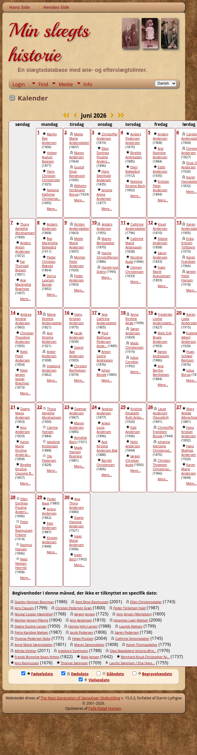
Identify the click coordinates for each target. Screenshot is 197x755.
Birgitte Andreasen (133, 155)
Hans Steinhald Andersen (104, 175)
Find (43, 84)
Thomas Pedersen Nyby (32, 638)
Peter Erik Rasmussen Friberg (24, 528)
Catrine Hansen (50, 429)
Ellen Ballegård (132, 169)
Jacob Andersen (76, 335)
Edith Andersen (160, 169)
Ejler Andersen (49, 525)
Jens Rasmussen (27, 663)
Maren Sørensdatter (89, 645)
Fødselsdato (37, 673)
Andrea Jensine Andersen (23, 318)
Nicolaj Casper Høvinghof (34, 614)
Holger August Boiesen (49, 157)
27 (179, 407)
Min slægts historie (49, 42)
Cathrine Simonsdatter (132, 638)
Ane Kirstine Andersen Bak (107, 446)
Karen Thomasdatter (141, 645)
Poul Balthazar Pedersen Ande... (104, 339)
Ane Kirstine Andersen (49, 337)
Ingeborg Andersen (51, 368)
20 (179, 312)
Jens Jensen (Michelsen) (134, 614)
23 (67, 407)
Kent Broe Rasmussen (92, 602)
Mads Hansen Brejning (75, 451)
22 (39, 407)
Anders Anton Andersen (23, 247)
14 (13, 312)
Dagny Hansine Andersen (76, 521)
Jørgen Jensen (84, 614)
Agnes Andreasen (161, 354)
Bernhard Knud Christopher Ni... (145, 657)
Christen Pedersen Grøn (74, 608)
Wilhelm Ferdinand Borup (77, 190)
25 (123, 407)
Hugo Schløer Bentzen (188, 356)
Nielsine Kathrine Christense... (51, 194)
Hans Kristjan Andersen (76, 318)
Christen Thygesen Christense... (162, 464)
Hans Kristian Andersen (188, 431)
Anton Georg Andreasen (105, 356)
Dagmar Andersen (77, 411)
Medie (66, 84)
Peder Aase (49, 501)
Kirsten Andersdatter (79, 226)
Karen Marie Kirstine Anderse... (22, 448)
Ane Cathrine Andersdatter (107, 318)
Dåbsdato (110, 673)
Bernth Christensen (106, 462)
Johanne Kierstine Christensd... (162, 446)
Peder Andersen (76, 278)
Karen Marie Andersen (188, 469)
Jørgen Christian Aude (132, 460)
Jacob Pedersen (81, 632)
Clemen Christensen (134, 269)
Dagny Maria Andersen (22, 413)
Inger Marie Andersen (76, 540)
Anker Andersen (49, 354)
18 (123, 312)
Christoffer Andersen (107, 136)
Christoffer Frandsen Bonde (163, 431)
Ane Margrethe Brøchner (23, 284)
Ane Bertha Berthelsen (161, 370)
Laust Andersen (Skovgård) (161, 413)
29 (39, 497)
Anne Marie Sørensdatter (33, 645)
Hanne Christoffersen (107, 255)
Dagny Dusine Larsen (31, 626)
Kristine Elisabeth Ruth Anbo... (134, 413)
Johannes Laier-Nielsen (131, 620)
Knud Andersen (160, 226)
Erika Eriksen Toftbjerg (188, 242)
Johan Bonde (103, 372)
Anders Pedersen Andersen (133, 138)
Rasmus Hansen (23, 547)
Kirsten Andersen (49, 540)
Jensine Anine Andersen (105, 194)
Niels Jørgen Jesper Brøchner (22, 376)
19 (150, 312)
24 (94, 407)
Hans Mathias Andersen (188, 450)
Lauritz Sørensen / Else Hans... (132, 663)
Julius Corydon (131, 359)
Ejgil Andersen (132, 429)
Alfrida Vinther (26, 651)
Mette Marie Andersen (76, 242)
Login (19, 84)
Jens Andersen (22, 429)
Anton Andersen (49, 511)
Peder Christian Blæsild (49, 261)
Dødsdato (74, 673)
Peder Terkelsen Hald (129, 608)
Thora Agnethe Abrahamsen (24, 228)
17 (94, 312)
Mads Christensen (134, 345)
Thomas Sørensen (74, 663)
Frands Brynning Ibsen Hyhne (37, 657)
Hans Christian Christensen (51, 175)
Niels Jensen (90, 657)
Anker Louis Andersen (104, 427)
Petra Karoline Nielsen (31, 632)
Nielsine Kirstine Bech (135, 183)
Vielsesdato (94, 680)
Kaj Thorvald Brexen (22, 265)
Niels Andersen (132, 444)
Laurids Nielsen (130, 626)
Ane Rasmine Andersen (160, 152)
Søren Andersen (160, 255)
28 (13, 497)
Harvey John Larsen (83, 626)
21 (13, 407)
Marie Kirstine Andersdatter (52, 318)
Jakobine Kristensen (51, 444)
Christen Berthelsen (78, 368)
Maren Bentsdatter (106, 240)
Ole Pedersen (49, 458)
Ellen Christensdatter (146, 602)
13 (179, 222)
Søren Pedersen (127, 632)
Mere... (52, 209)
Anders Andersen (160, 136)
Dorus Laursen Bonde (49, 280)
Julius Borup (187, 372)
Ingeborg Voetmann (73, 651)
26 (150, 407)
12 (150, 222)
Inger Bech (75, 557)
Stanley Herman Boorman (34, 602)
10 (94, 222)
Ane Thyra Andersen (76, 503)
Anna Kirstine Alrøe (131, 318)
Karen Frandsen (188, 259)
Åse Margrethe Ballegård (50, 242)
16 (67, 312)
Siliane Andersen (160, 240)
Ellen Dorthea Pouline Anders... (103, 154)
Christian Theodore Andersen (24, 337)
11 (123, 222)
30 (67, 497)
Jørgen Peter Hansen (188, 275)
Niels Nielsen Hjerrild (21, 563)
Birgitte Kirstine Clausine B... (24, 469)
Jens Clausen (24, 608)
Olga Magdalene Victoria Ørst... (133, 651)
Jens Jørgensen (81, 620)
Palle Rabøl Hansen (104, 708)
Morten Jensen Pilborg (31, 620)
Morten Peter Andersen (77, 261)
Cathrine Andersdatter (135, 226)
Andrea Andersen (105, 411)
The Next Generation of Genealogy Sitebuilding (80, 698)
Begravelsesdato (152, 673)
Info (88, 84)
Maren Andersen (76, 155)
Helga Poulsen (83, 638)
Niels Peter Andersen (22, 356)
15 (39, 312)
